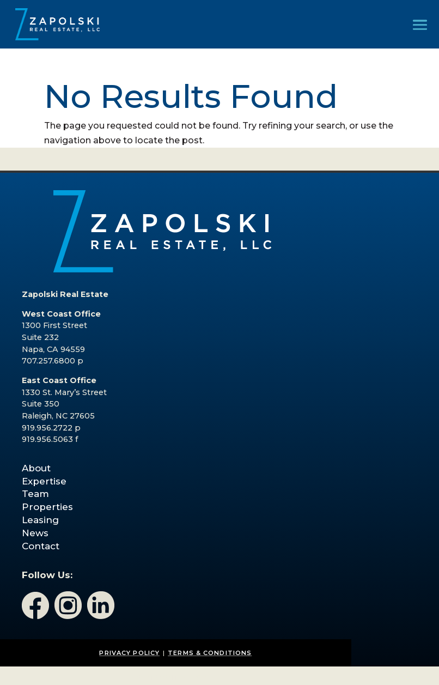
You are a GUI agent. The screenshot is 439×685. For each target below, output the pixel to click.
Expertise (44, 481)
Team (35, 493)
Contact (40, 546)
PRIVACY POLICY (129, 653)
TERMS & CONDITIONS (210, 653)
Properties (47, 506)
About (36, 468)
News (35, 533)
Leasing (40, 519)
